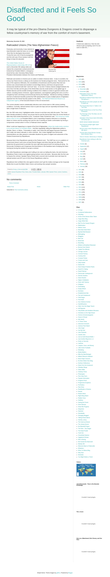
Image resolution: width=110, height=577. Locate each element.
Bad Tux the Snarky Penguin (86, 223)
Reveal (80, 391)
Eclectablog (81, 286)
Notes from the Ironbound (85, 365)
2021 (80, 169)
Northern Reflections (84, 363)
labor (30, 172)
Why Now (81, 452)
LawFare (80, 343)
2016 (80, 179)
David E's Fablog (83, 269)
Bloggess (80, 236)
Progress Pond (82, 380)
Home (38, 186)
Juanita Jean (81, 334)
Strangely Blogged (83, 415)
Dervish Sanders (83, 275)
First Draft (81, 299)
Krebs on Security (83, 341)
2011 (80, 192)
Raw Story (81, 387)
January (82, 166)
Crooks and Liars (83, 260)
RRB (47, 172)
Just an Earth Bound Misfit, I (86, 337)
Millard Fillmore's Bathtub (85, 356)
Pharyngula (81, 374)
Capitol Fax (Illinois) (83, 249)
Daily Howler (81, 262)
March (82, 161)
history (26, 172)
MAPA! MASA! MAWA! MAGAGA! (89, 122)
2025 (80, 79)
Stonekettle (81, 413)
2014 (80, 184)
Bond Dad (81, 240)
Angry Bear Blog (82, 219)
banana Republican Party (18, 172)
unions (9, 173)
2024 (80, 82)
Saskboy (80, 400)
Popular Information (83, 378)
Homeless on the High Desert (86, 313)
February (83, 164)
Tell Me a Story (82, 420)
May (81, 156)
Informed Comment (83, 324)
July (81, 151)
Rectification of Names (84, 389)
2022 (80, 87)
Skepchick (81, 409)
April (81, 159)
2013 (80, 187)
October (82, 144)
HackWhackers (82, 304)
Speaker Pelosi (53, 172)
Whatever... (81, 448)
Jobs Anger (81, 328)
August (82, 149)
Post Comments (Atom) (21, 190)
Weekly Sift (81, 444)
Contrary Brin (82, 256)
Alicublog (80, 214)
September (83, 146)
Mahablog (81, 350)
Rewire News (82, 393)
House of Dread (82, 317)
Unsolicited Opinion (83, 435)
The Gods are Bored (84, 422)
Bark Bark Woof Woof (84, 230)
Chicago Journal (82, 251)
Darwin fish (81, 264)
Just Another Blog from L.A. (86, 339)
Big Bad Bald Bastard (84, 232)
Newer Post (10, 186)
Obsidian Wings (82, 367)
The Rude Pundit (83, 431)
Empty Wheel (82, 288)
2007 (80, 202)
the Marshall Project (83, 426)
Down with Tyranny (83, 282)
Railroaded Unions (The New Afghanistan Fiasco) (88, 94)
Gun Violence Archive (84, 302)
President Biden (36, 172)
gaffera (58, 573)
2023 (80, 84)
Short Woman (82, 404)
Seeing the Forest (83, 402)
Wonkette (80, 455)
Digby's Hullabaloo (83, 280)
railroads (43, 172)
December (83, 89)
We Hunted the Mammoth (85, 442)
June (81, 154)
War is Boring (82, 439)
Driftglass (80, 284)
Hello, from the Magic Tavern (86, 306)
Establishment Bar (83, 293)
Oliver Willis (81, 369)
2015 (80, 182)
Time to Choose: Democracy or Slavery (91, 136)
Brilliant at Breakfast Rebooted (86, 245)
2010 (80, 194)
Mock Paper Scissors (84, 358)
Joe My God (81, 330)
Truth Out (80, 433)
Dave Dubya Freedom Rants (86, 267)
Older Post (66, 186)
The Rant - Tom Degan (84, 428)
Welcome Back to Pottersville (86, 446)
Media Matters (82, 352)
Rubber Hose (82, 398)
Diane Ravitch (82, 278)
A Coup (80, 210)
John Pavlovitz (82, 332)
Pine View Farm (82, 376)
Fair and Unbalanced (84, 295)
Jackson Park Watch (84, 326)
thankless (64, 172)
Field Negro (81, 297)
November (83, 91)
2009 (80, 197)
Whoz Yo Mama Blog (84, 450)
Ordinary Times (82, 372)
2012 (80, 189)
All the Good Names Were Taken (87, 216)
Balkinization (81, 225)
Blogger (70, 573)
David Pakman (82, 271)
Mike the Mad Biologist (84, 354)
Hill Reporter (81, 308)
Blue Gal (80, 238)
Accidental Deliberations (85, 212)
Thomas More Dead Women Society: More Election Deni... (90, 133)
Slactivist (80, 411)
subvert (60, 172)
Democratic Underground (85, 273)
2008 (80, 199)
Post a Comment (14, 183)
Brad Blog (81, 243)
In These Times (82, 321)
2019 (80, 174)
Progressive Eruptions (84, 382)
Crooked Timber (82, 258)
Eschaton (80, 291)
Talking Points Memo (84, 417)
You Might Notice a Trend (85, 457)
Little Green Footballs (84, 348)
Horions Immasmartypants (85, 315)
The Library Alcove (83, 424)
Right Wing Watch (83, 396)
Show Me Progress (83, 406)
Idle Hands (81, 319)
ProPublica (81, 385)
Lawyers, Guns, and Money (86, 345)
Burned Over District (84, 247)
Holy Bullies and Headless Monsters (88, 310)
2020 (80, 172)
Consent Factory (83, 254)
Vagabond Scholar (83, 437)
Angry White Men (83, 221)
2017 (80, 177)
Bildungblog (81, 234)
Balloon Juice (82, 227)
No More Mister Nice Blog (85, 361)
